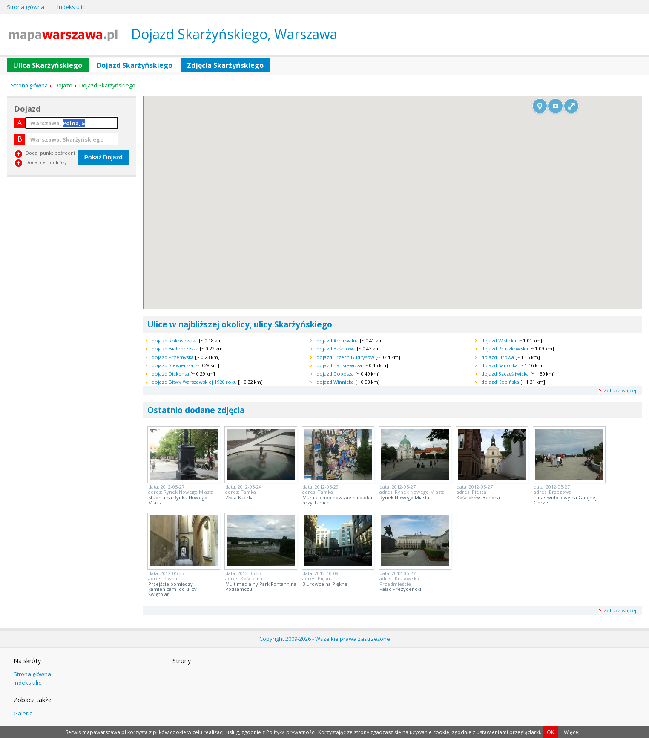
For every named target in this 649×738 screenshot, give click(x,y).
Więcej (572, 732)
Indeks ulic (71, 7)
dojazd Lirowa (497, 357)
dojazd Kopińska (500, 382)
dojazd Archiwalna (337, 340)
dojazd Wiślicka (498, 340)
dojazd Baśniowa (336, 348)
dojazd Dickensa (170, 373)
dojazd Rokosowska (175, 340)
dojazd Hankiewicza (339, 365)
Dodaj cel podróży (46, 162)
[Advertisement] (71, 241)
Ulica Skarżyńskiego (47, 65)
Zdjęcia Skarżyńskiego (225, 65)
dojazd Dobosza (335, 373)
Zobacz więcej (619, 390)
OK (550, 732)
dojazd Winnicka (335, 382)
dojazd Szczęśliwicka (505, 373)
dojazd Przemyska (173, 357)
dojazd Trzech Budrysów (345, 357)
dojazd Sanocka (499, 365)
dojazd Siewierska (172, 365)
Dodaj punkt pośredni (50, 153)
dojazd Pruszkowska (504, 348)
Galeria (23, 713)
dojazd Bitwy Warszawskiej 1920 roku (194, 382)
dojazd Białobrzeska (175, 348)
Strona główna (25, 7)
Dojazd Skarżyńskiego (134, 65)
